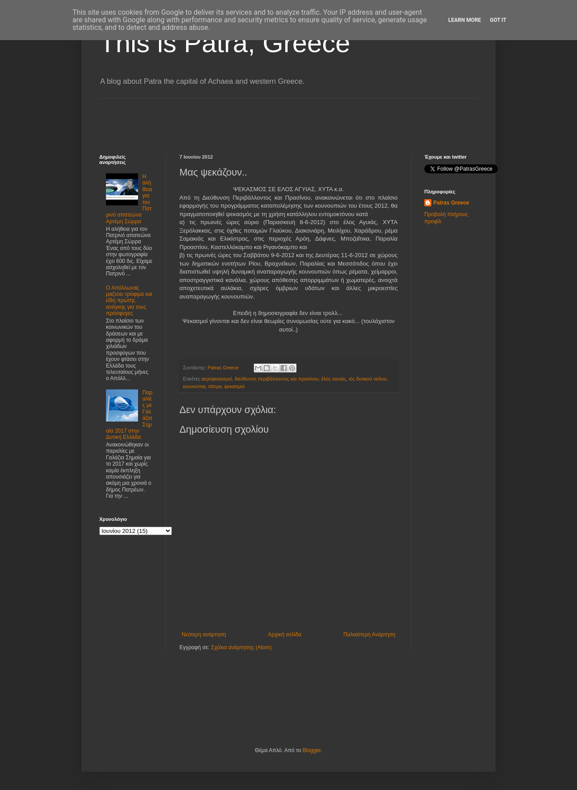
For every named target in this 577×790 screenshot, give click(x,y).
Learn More (464, 20)
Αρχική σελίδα (284, 634)
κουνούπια (194, 386)
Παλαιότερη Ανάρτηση (369, 634)
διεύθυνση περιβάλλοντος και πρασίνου (277, 378)
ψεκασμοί (234, 386)
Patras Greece (451, 203)
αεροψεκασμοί (216, 378)
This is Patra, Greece (224, 43)
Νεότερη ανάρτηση (204, 634)
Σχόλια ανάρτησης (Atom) (241, 647)
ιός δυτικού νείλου (367, 378)
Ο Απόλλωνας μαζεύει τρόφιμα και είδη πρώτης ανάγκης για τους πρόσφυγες (129, 301)
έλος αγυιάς (333, 378)
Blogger (311, 750)
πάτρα (215, 386)
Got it (498, 20)
